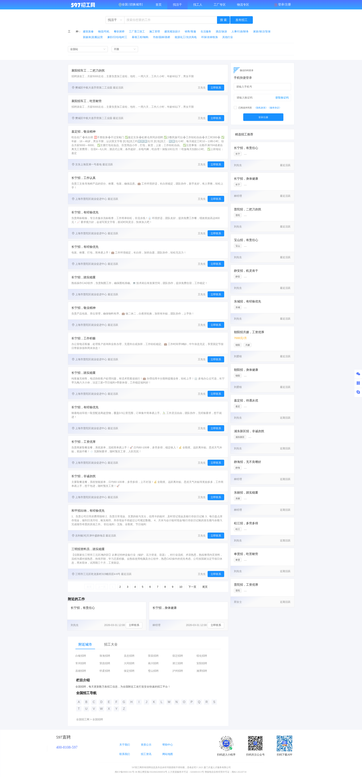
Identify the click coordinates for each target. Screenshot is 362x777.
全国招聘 (97, 719)
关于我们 (124, 744)
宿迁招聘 (177, 655)
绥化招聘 (201, 655)
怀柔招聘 (105, 670)
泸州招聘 (177, 670)
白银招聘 (80, 655)
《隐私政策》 (261, 107)
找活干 (177, 4)
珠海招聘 (105, 655)
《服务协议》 (274, 107)
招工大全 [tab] (111, 644)
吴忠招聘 (129, 655)
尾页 (205, 586)
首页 (159, 4)
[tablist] (148, 644)
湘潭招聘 (201, 670)
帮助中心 (167, 744)
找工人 (197, 4)
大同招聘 (129, 663)
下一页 (192, 586)
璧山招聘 (153, 670)
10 (180, 586)
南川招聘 (153, 663)
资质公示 (146, 744)
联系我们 (124, 754)
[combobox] (115, 20)
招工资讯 (146, 754)
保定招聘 (129, 670)
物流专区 (243, 4)
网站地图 (167, 754)
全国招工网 (82, 719)
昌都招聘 (80, 670)
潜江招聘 (177, 663)
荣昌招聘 (153, 655)
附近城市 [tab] (85, 644)
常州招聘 (80, 663)
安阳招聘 (201, 663)
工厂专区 (220, 4)
